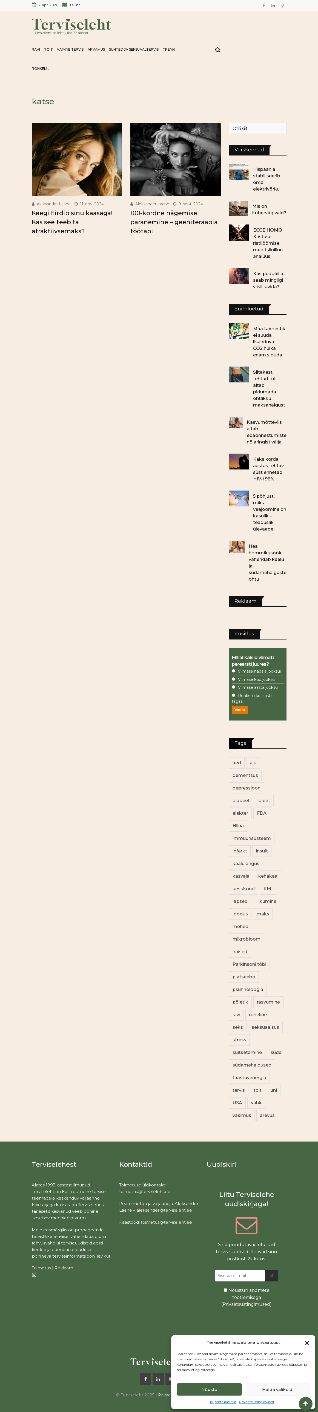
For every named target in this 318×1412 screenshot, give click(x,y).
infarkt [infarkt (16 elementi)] (240, 851)
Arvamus (96, 49)
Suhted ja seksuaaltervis (134, 49)
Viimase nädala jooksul (259, 671)
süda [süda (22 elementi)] (276, 1052)
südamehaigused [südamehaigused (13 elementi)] (252, 1065)
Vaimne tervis (70, 49)
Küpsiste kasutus (223, 1402)
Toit (48, 49)
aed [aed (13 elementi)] (237, 762)
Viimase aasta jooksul (258, 687)
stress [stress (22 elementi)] (239, 1039)
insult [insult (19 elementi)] (262, 851)
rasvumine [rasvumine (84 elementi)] (268, 1002)
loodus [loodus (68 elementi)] (240, 914)
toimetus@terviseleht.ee (144, 1191)
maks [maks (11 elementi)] (263, 914)
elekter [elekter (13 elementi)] (240, 813)
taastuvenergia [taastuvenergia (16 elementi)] (249, 1077)
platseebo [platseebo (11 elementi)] (244, 976)
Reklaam (64, 1267)
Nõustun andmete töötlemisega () (246, 1297)
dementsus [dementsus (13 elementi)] (245, 775)
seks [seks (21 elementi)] (238, 1027)
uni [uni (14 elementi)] (273, 1090)
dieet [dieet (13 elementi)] (264, 800)
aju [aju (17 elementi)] (253, 762)
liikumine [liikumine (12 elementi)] (266, 901)
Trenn (169, 49)
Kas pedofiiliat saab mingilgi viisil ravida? (269, 280)
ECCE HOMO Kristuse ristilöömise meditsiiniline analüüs (268, 243)
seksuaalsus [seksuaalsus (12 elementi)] (265, 1027)
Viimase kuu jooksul (257, 679)
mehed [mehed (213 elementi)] (240, 926)
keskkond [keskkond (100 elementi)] (244, 888)
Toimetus (41, 1267)
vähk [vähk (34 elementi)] (256, 1102)
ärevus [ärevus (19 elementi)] (267, 1115)
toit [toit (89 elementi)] (258, 1090)
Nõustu (209, 1389)
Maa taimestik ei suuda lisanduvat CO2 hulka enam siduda (269, 342)
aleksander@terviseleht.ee (164, 1210)
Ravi (36, 49)
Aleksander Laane (54, 203)
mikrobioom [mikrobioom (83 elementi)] (246, 939)
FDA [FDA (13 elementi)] (262, 813)
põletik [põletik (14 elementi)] (240, 1002)
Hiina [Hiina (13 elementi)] (238, 825)
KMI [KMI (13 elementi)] (268, 888)
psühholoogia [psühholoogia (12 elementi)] (248, 989)
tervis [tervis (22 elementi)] (239, 1090)
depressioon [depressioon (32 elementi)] (246, 788)
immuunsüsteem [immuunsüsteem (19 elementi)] (252, 838)
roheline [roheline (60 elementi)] (258, 1014)
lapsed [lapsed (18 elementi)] (240, 901)
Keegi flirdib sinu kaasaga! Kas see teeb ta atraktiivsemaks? (72, 222)
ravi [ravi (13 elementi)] (236, 1014)
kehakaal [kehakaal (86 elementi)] (268, 876)
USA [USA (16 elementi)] (237, 1102)
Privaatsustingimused (256, 1402)
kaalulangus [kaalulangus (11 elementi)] (246, 863)
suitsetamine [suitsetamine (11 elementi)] (247, 1052)
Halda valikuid (277, 1389)
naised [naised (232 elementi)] (240, 951)
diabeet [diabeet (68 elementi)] (241, 800)
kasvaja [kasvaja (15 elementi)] (241, 876)
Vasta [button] (239, 709)
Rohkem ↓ (41, 69)
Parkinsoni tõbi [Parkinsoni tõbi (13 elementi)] (249, 964)
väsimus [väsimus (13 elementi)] (242, 1115)
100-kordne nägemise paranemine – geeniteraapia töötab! (174, 222)
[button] (307, 1342)
